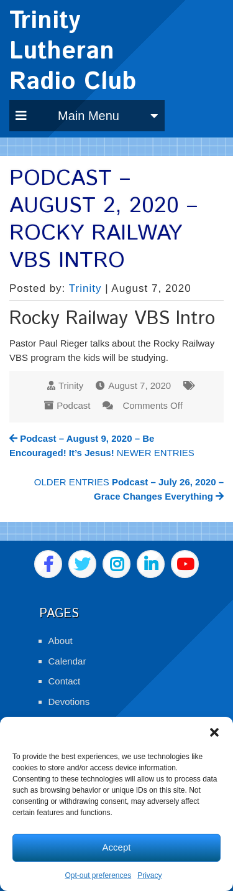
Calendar (67, 661)
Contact (64, 681)
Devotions (69, 701)
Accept (117, 847)
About (60, 640)
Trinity (85, 288)
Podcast (73, 405)
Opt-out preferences (98, 875)
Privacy (149, 875)
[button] (214, 732)
